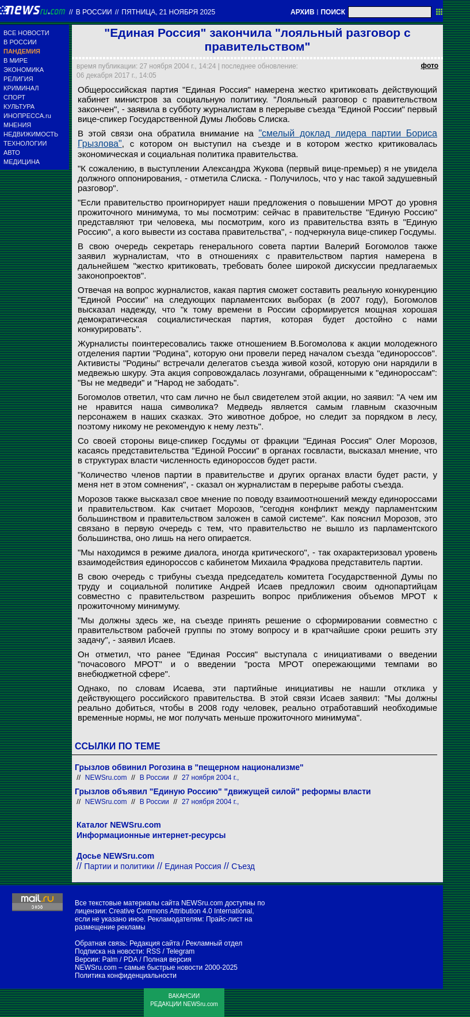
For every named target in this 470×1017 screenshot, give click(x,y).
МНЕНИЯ (17, 124)
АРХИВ (303, 12)
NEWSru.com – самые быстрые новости (138, 967)
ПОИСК (332, 12)
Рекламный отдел (214, 943)
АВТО (11, 152)
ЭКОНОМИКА (23, 69)
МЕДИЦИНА (21, 161)
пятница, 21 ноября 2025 (168, 12)
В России (94, 12)
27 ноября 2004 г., (210, 778)
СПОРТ (14, 97)
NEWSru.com (106, 778)
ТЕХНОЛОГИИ (25, 143)
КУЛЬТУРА (19, 106)
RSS (153, 951)
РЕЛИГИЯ (18, 78)
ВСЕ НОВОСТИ (26, 32)
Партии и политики (119, 866)
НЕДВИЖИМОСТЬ (30, 134)
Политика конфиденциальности (126, 976)
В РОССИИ (20, 42)
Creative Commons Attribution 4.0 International (180, 911)
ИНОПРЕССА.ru (27, 115)
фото (429, 66)
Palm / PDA (119, 959)
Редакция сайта (154, 943)
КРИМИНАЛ (21, 88)
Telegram (180, 951)
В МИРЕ (15, 60)
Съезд (243, 866)
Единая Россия (193, 866)
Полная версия (167, 959)
